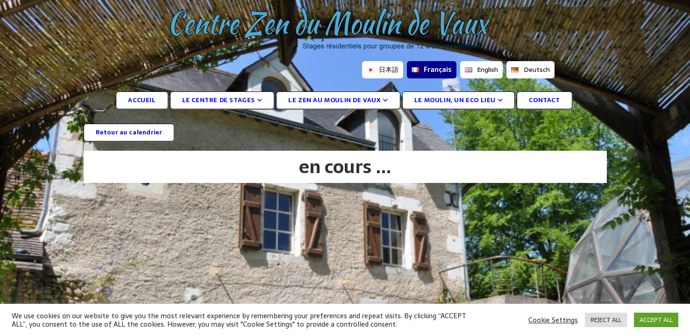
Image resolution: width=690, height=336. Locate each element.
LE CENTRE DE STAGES (222, 100)
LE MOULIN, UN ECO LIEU (458, 100)
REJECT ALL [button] (605, 320)
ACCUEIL (142, 100)
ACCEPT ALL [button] (656, 320)
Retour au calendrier (129, 132)
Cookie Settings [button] (553, 320)
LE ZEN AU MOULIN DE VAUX (338, 100)
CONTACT (544, 100)
